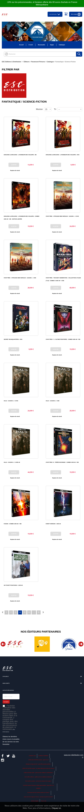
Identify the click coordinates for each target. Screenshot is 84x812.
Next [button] (80, 644)
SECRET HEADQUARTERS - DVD (13, 339)
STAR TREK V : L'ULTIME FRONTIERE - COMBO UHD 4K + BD (63, 339)
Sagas (52, 44)
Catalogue (62, 44)
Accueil (21, 44)
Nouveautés (41, 44)
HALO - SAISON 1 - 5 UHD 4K (12, 462)
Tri (55, 109)
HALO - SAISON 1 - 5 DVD (11, 400)
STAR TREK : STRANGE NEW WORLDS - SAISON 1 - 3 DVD (62, 216)
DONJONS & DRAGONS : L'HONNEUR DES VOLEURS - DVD (62, 154)
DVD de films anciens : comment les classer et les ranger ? (38, 781)
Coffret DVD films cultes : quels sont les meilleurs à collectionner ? (38, 772)
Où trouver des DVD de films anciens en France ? (38, 792)
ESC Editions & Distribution (11, 62)
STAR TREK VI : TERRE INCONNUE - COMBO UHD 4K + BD (62, 462)
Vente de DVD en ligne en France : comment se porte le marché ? (38, 796)
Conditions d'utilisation (43, 755)
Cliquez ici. (56, 808)
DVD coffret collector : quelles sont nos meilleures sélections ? (38, 777)
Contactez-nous (32, 755)
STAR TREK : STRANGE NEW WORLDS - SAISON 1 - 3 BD (20, 277)
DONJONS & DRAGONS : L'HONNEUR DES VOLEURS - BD (20, 154)
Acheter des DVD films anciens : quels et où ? (38, 759)
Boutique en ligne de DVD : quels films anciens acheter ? (38, 764)
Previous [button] (3, 644)
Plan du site (43, 801)
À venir (31, 44)
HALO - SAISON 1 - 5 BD (52, 400)
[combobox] (69, 109)
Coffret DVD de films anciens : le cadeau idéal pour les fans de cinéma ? (38, 768)
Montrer (39, 109)
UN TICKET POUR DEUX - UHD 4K (13, 585)
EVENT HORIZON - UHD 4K (53, 523)
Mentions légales (35, 801)
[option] (15, 644)
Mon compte (76, 14)
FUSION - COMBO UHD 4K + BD (12, 523)
